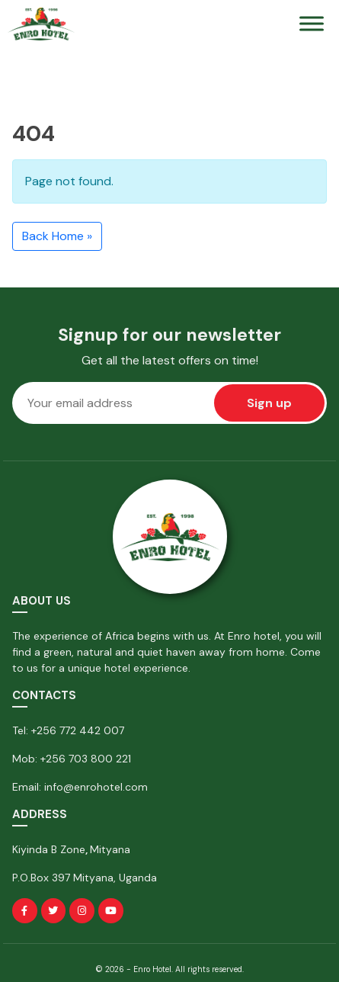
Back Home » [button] (57, 236)
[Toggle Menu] (311, 24)
